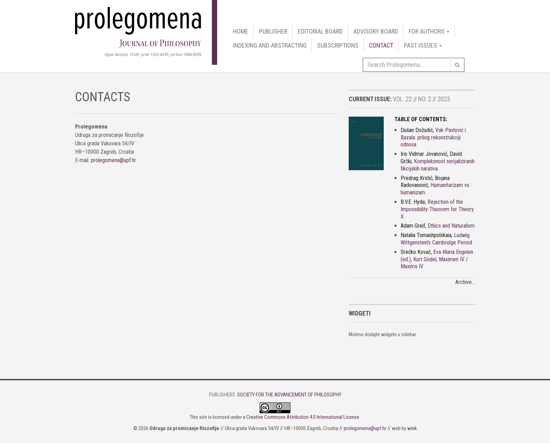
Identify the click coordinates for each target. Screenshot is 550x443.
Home (240, 31)
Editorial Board (320, 31)
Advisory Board (375, 31)
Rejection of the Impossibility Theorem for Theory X (437, 209)
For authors (429, 31)
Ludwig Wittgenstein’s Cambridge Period (436, 239)
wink (412, 428)
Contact (381, 45)
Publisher (273, 31)
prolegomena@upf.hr (113, 160)
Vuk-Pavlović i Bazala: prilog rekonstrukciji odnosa (433, 137)
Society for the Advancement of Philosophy (289, 395)
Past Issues (423, 45)
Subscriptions (337, 45)
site (203, 417)
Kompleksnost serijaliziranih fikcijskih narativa (438, 165)
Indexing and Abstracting (270, 45)
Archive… (465, 282)
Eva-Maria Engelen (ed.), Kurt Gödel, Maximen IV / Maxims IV (437, 259)
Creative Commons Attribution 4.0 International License (302, 417)
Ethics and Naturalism (451, 225)
